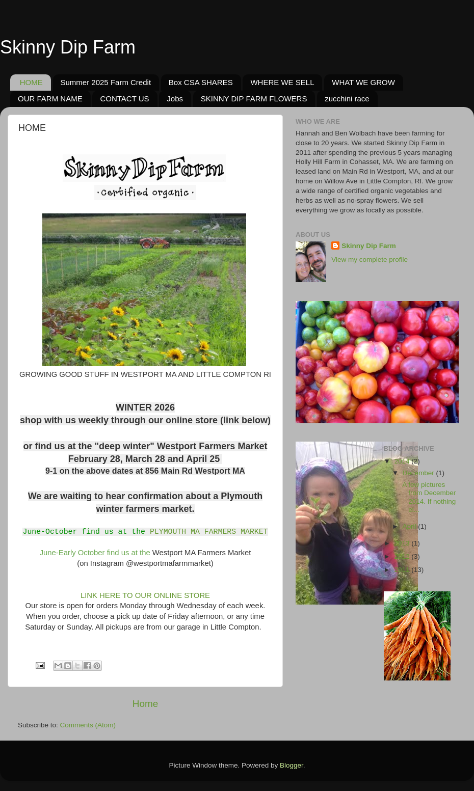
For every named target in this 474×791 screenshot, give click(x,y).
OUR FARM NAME (50, 98)
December (419, 473)
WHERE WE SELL (282, 82)
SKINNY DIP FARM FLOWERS (254, 98)
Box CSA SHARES (201, 82)
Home (145, 703)
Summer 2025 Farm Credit (106, 82)
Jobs (175, 98)
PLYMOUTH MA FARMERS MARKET (209, 531)
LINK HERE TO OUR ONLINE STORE (144, 595)
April (410, 526)
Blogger (291, 765)
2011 (402, 570)
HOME (31, 82)
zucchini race (347, 98)
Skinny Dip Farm (68, 47)
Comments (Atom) (88, 725)
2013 (402, 543)
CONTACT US (124, 98)
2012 (402, 556)
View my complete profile (369, 259)
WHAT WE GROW (363, 82)
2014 (402, 461)
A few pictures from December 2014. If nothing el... (428, 497)
